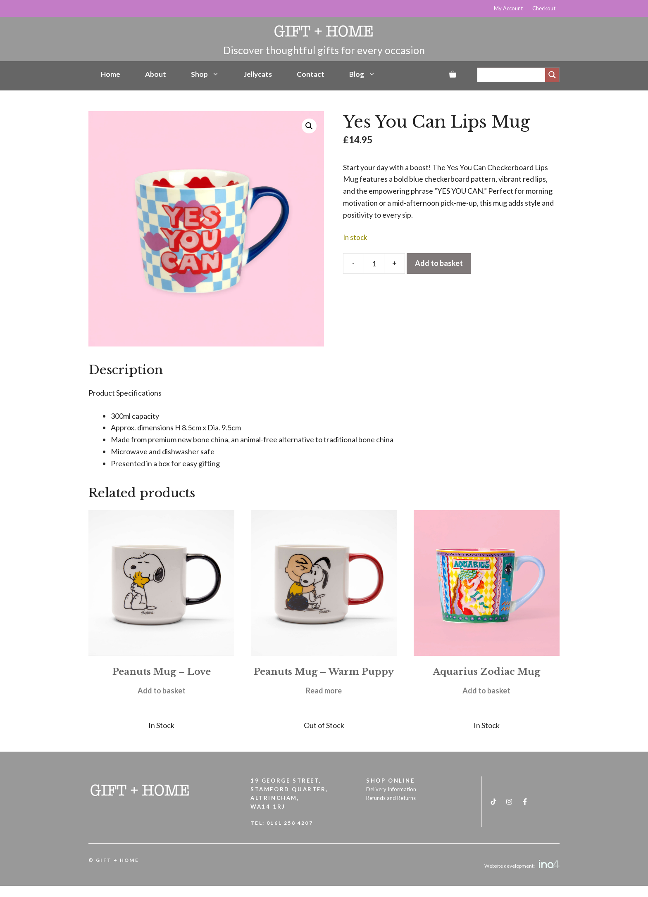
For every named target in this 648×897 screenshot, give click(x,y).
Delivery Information (391, 789)
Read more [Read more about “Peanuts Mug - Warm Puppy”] (324, 690)
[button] (309, 126)
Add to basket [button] (162, 690)
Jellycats (258, 74)
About (155, 74)
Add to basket (439, 263)
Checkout (543, 8)
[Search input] (513, 75)
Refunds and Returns (391, 798)
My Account (508, 8)
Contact (310, 74)
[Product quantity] (374, 263)
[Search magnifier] (552, 75)
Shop (205, 74)
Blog (362, 74)
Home (110, 74)
